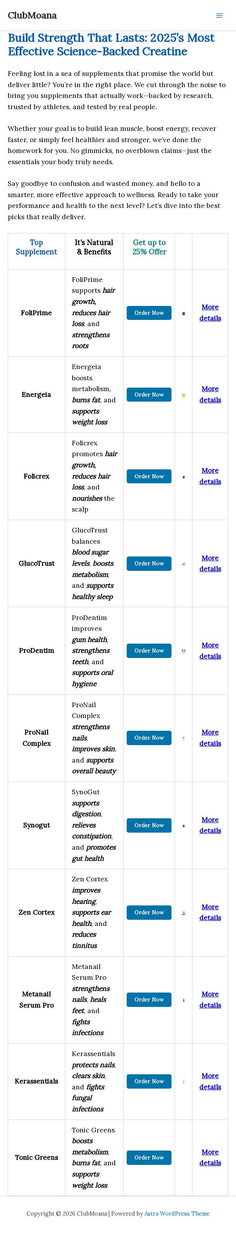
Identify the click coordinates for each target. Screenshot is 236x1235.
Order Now (149, 312)
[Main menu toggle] (219, 15)
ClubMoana (32, 15)
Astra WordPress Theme (177, 1213)
